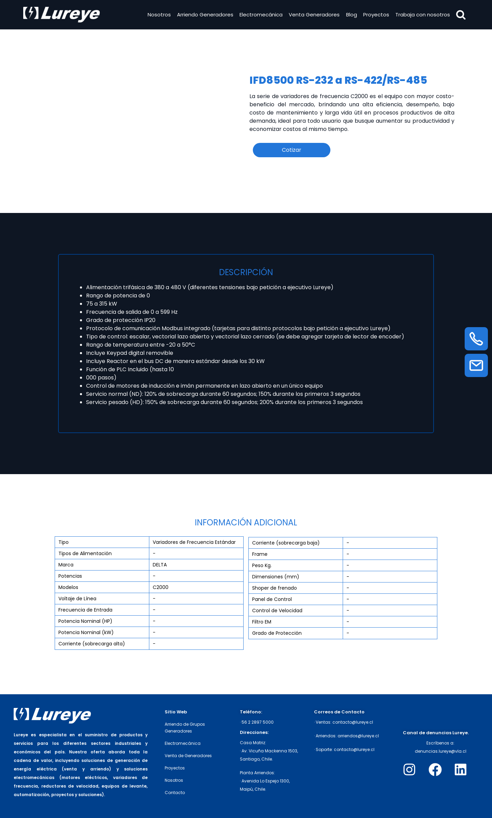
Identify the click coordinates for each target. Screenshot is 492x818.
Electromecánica (260, 14)
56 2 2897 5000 (258, 722)
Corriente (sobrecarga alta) (91, 643)
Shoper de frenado (274, 588)
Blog (350, 14)
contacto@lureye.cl (352, 722)
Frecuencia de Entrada (85, 609)
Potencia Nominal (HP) (85, 621)
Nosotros (158, 14)
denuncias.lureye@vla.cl (440, 751)
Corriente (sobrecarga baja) (286, 542)
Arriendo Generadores (204, 14)
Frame (260, 554)
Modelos (68, 587)
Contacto (175, 792)
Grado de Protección (277, 633)
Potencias (70, 576)
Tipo (63, 542)
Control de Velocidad (277, 610)
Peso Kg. (262, 565)
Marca (65, 564)
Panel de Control (272, 599)
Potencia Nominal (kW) (86, 632)
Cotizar (291, 150)
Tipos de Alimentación (85, 553)
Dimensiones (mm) (275, 576)
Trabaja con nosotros (422, 14)
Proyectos (375, 14)
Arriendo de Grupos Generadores (185, 727)
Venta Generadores (313, 14)
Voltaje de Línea (77, 598)
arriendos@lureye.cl (358, 736)
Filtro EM (261, 621)
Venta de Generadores (188, 756)
